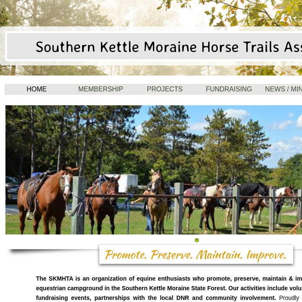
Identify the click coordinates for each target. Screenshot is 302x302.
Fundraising (229, 89)
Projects (165, 89)
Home (37, 89)
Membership (101, 89)
